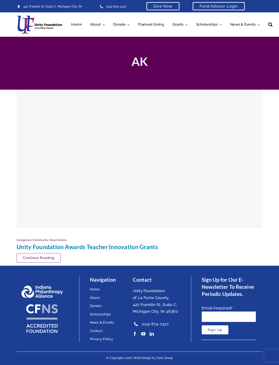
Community (40, 240)
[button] (270, 24)
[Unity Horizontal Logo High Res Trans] (39, 17)
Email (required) (218, 308)
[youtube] (143, 334)
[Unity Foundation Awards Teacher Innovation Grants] (139, 159)
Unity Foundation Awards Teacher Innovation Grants (87, 246)
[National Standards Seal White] (42, 306)
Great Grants (58, 240)
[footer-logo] (42, 287)
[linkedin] (152, 334)
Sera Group (165, 358)
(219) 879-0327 (116, 6)
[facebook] (135, 334)
